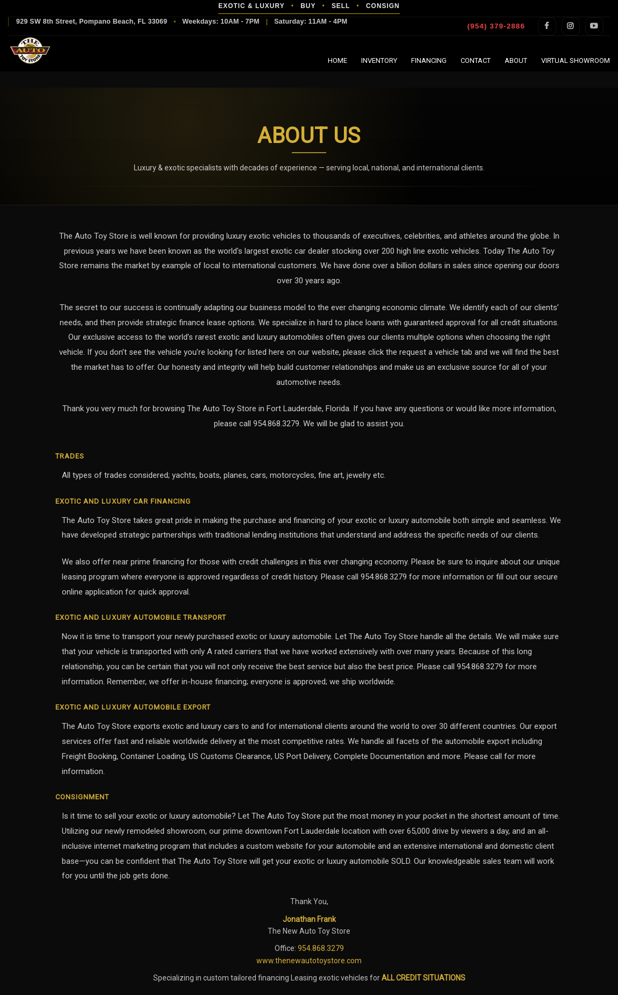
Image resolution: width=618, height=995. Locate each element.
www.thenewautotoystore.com (309, 960)
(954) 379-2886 (496, 26)
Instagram (571, 26)
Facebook (547, 26)
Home (337, 60)
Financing (429, 60)
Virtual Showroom (575, 60)
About (516, 60)
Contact (476, 60)
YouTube (594, 26)
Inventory (379, 60)
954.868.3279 (321, 948)
